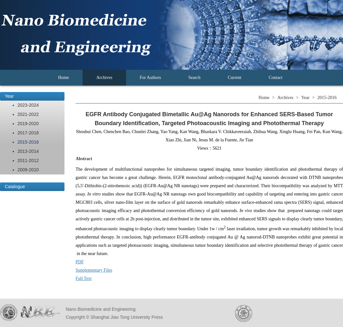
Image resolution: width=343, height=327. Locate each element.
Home (63, 77)
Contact (276, 77)
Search (194, 77)
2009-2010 (28, 169)
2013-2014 (28, 151)
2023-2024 (28, 105)
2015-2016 (28, 142)
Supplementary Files (94, 270)
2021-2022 (28, 114)
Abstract (84, 158)
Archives (104, 77)
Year (9, 96)
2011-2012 (28, 160)
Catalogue (15, 186)
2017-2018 (28, 132)
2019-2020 (28, 123)
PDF (80, 261)
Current (234, 77)
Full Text (84, 278)
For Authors (150, 77)
